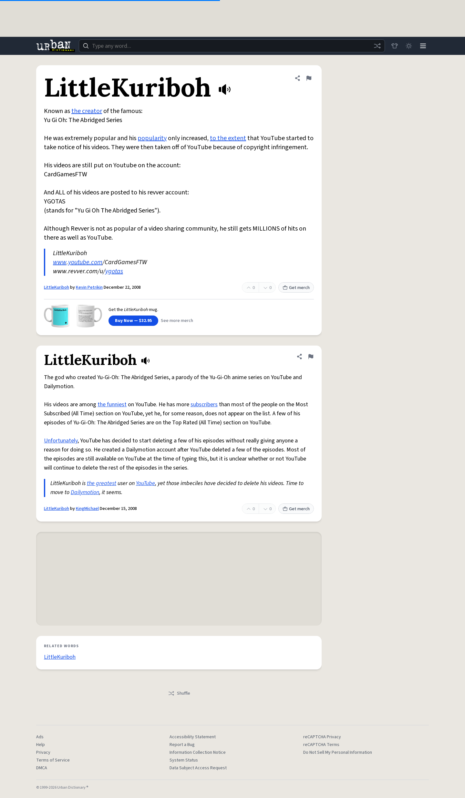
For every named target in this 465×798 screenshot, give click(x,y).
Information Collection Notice (198, 752)
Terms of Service (53, 760)
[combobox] (232, 45)
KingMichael (87, 508)
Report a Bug (182, 744)
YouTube (145, 483)
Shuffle (179, 693)
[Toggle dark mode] (409, 46)
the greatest (101, 483)
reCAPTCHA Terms (321, 744)
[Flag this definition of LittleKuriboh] (309, 78)
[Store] (394, 46)
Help (40, 744)
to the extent (228, 138)
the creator (86, 111)
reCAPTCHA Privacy (322, 737)
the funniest (112, 404)
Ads (40, 737)
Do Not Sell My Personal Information (337, 752)
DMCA (41, 768)
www (60, 262)
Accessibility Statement (193, 737)
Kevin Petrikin (89, 287)
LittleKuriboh (56, 287)
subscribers (204, 404)
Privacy (43, 752)
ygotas (114, 271)
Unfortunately (61, 441)
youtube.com (85, 262)
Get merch (296, 288)
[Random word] (377, 46)
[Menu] (423, 46)
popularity (152, 138)
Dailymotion (85, 492)
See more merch (177, 320)
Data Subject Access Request (198, 768)
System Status (184, 760)
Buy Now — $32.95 (133, 320)
